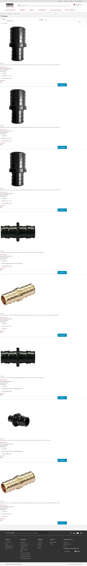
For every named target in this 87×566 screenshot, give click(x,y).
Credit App (22, 542)
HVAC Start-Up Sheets (25, 553)
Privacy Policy (79, 564)
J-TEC (6, 549)
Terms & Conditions (72, 564)
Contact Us (65, 542)
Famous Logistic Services (25, 556)
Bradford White (53, 542)
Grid (2, 23)
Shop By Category (10, 10)
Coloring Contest (23, 545)
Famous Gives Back (9, 545)
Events (71, 1)
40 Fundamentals (8, 547)
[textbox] (43, 5)
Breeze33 (40, 544)
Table (6, 23)
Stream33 (40, 542)
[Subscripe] (46, 533)
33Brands (22, 10)
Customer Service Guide (25, 554)
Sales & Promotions (55, 10)
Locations (60, 1)
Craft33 (39, 545)
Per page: (41, 19)
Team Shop (22, 547)
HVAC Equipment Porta (25, 558)
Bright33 (39, 547)
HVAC (51, 544)
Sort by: (4, 19)
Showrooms (42, 10)
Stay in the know (10, 532)
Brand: (3, 66)
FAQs (21, 551)
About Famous (8, 542)
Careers (65, 1)
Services (31, 10)
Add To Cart (62, 84)
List (4, 23)
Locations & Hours (67, 544)
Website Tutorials (24, 549)
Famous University (78, 1)
